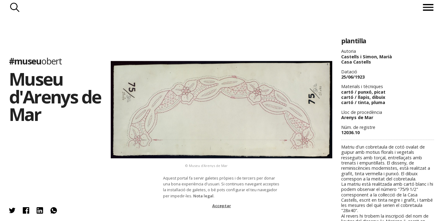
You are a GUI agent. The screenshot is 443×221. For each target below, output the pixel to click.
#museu (35, 61)
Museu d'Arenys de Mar (55, 96)
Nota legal (203, 196)
